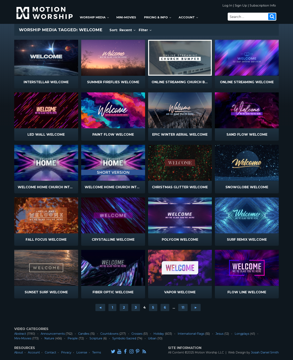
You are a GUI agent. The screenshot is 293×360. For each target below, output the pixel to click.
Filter (145, 30)
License (81, 352)
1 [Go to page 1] (112, 307)
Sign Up (241, 5)
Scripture (96, 338)
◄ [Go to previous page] (100, 307)
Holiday (158, 334)
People (73, 338)
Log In (227, 5)
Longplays (242, 334)
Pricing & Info (158, 17)
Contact (50, 352)
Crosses (136, 334)
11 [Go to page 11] (182, 307)
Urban (152, 338)
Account (189, 17)
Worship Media (94, 17)
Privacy (66, 352)
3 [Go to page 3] (136, 307)
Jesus (219, 334)
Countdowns (109, 334)
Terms (96, 352)
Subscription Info (263, 5)
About (18, 352)
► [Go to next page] (195, 307)
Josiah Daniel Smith (265, 352)
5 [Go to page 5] (153, 307)
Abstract (20, 334)
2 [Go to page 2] (124, 307)
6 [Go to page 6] (165, 307)
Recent (127, 30)
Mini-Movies (126, 17)
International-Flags (191, 334)
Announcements (53, 334)
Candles (83, 334)
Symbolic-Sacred (124, 338)
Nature (49, 338)
